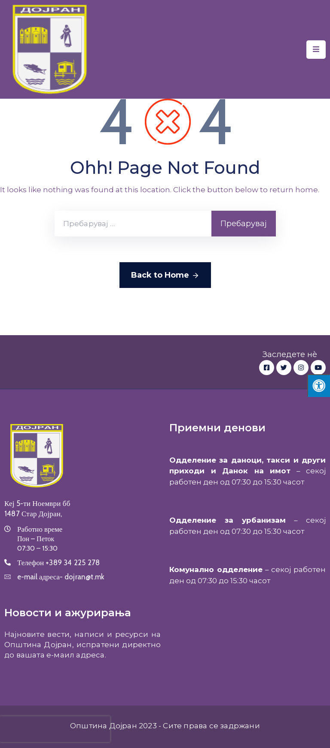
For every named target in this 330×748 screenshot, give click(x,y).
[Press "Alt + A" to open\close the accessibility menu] (318, 385)
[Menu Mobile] (316, 49)
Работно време (39, 529)
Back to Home (165, 275)
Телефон (58, 562)
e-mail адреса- (60, 576)
